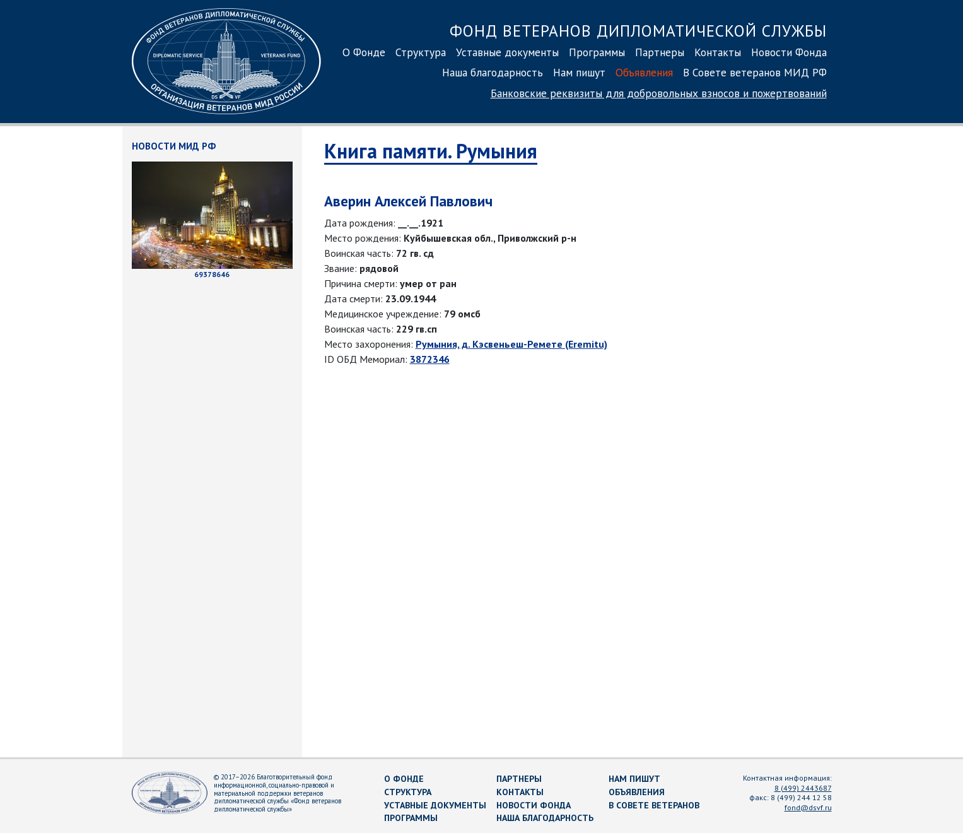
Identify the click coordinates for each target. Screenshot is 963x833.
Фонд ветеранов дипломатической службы (638, 30)
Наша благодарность (492, 72)
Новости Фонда (789, 52)
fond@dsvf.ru (808, 807)
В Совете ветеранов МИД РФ (755, 72)
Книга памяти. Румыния (430, 151)
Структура (420, 52)
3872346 (430, 359)
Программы (597, 52)
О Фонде (363, 52)
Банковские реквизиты (659, 93)
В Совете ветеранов (654, 805)
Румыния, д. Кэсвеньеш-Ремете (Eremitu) (511, 344)
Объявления (644, 72)
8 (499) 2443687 (803, 788)
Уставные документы (507, 52)
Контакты (717, 52)
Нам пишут (579, 72)
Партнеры (659, 52)
